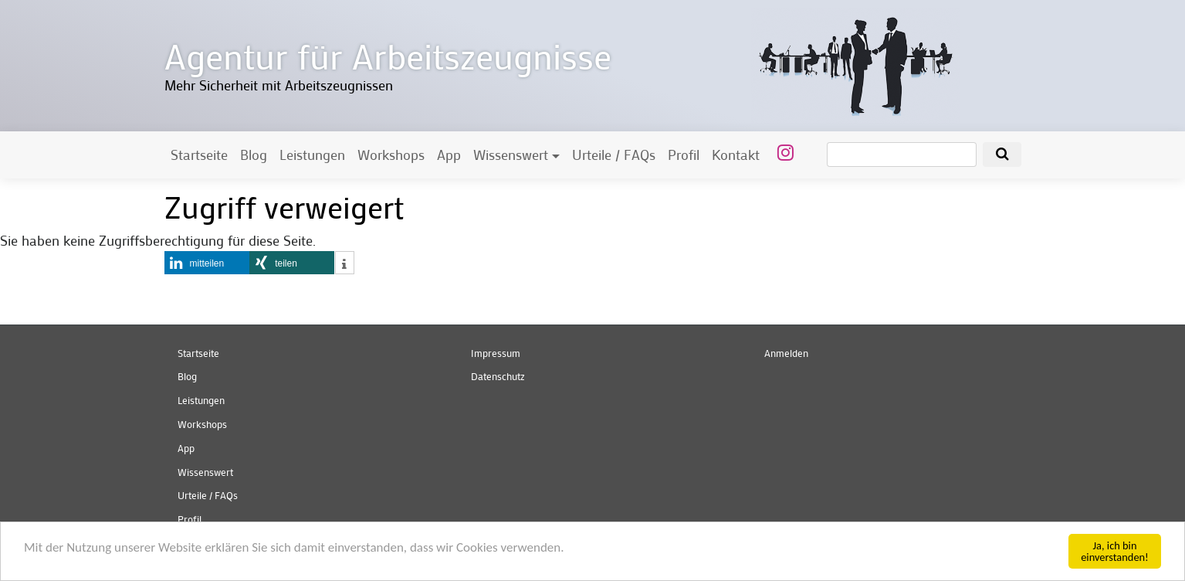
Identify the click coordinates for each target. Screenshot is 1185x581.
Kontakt (736, 155)
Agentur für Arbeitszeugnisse (387, 55)
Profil (683, 155)
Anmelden (786, 353)
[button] (206, 262)
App (449, 155)
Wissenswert (510, 155)
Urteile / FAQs (613, 155)
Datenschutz (498, 376)
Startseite (199, 155)
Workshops (391, 155)
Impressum (495, 353)
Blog (253, 155)
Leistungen (312, 155)
